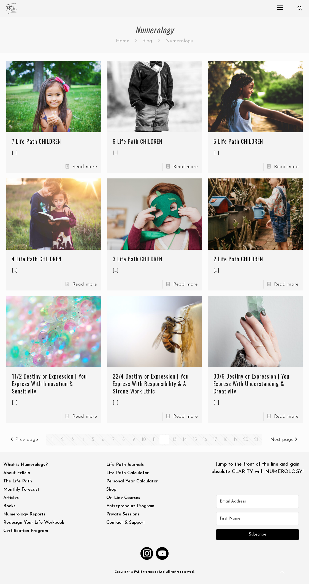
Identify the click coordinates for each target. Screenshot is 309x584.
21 (256, 439)
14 (185, 439)
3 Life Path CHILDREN (137, 259)
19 (236, 439)
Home (122, 41)
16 (205, 439)
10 (144, 439)
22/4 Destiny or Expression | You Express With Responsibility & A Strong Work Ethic (151, 383)
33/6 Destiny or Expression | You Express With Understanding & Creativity (251, 383)
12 (164, 439)
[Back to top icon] (282, 572)
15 (195, 439)
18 (225, 439)
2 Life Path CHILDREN (238, 259)
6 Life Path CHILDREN (137, 141)
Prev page (23, 439)
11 (154, 439)
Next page (285, 439)
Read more (84, 166)
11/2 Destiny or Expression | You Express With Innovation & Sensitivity (49, 383)
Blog (147, 41)
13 (174, 439)
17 (215, 439)
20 (246, 439)
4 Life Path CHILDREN (36, 259)
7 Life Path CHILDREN (36, 141)
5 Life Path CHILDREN (238, 141)
